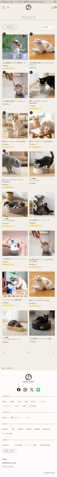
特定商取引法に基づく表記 (9, 462)
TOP (3, 368)
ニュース (27, 417)
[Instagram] (25, 389)
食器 (26, 401)
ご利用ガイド (6, 445)
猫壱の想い (5, 429)
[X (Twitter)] (31, 389)
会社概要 (28, 429)
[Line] (38, 389)
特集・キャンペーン (16, 417)
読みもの (4, 417)
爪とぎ (20, 401)
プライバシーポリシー (8, 466)
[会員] (8, 7)
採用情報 (20, 429)
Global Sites (46, 429)
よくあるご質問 (17, 445)
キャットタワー (6, 406)
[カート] (3, 7)
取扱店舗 (37, 429)
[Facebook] (18, 389)
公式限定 (11, 401)
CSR (13, 429)
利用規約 (4, 459)
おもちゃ (16, 406)
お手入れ (33, 401)
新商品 (4, 401)
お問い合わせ (9, 451)
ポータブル (42, 401)
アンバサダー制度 (7, 433)
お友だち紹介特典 (45, 445)
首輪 (24, 406)
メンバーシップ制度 (30, 445)
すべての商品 (32, 406)
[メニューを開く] (54, 7)
